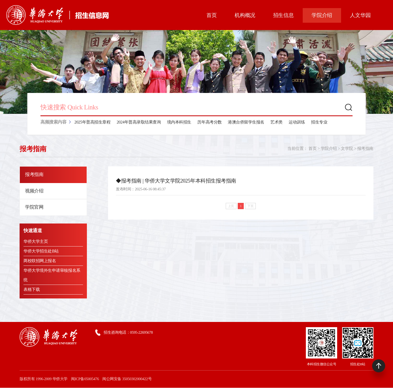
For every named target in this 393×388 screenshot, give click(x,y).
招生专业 (319, 122)
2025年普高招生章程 (92, 122)
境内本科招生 (179, 122)
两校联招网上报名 (39, 261)
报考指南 (365, 149)
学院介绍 (329, 149)
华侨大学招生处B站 (40, 251)
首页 (312, 149)
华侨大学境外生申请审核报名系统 (51, 275)
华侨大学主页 (35, 241)
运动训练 (297, 122)
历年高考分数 (210, 122)
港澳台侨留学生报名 (246, 122)
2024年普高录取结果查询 (139, 122)
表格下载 (31, 289)
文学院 (347, 149)
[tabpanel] (196, 72)
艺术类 (277, 122)
